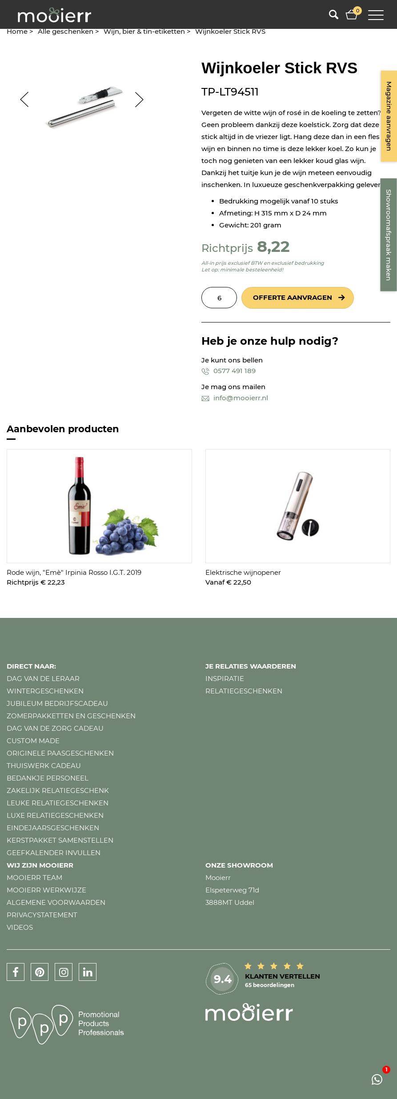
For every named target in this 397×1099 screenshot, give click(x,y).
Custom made (33, 741)
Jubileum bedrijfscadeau (57, 703)
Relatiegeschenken (243, 691)
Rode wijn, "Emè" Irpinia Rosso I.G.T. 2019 (74, 572)
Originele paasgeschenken (60, 753)
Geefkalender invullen (53, 852)
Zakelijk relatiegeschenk (58, 790)
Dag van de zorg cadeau (55, 728)
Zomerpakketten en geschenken (71, 716)
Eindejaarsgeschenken (53, 828)
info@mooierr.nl (234, 398)
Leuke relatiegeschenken (57, 803)
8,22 (273, 246)
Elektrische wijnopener (243, 572)
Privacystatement (42, 915)
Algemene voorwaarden (56, 902)
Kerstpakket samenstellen (60, 840)
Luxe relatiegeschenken (55, 815)
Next (143, 99)
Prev (20, 99)
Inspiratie (224, 678)
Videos (20, 927)
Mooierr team (34, 877)
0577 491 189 (228, 370)
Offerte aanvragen (292, 297)
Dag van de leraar (43, 678)
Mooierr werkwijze (46, 890)
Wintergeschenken (45, 691)
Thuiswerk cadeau (44, 765)
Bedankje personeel (47, 778)
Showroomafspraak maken (389, 235)
